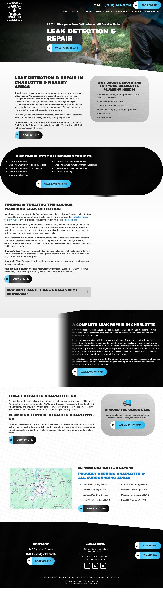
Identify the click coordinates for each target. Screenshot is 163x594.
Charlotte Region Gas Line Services (70, 168)
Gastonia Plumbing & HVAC (96, 500)
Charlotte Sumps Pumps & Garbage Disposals (75, 164)
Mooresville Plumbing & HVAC (135, 500)
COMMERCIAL (122, 11)
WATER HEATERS (104, 11)
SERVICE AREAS (151, 11)
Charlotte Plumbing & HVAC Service (25, 168)
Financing (150, 562)
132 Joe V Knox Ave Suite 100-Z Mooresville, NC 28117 (95, 565)
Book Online (149, 5)
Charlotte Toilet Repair (19, 174)
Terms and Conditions (100, 584)
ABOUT (75, 11)
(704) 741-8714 (112, 5)
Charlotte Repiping (63, 171)
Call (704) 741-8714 (66, 49)
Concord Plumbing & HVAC (95, 490)
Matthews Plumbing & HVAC (135, 495)
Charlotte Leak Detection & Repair (70, 161)
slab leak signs (70, 220)
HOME (66, 11)
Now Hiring (150, 553)
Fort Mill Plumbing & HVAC (95, 495)
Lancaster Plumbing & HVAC (135, 490)
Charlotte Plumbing (18, 161)
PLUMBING (87, 11)
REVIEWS (136, 11)
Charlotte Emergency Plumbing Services (27, 164)
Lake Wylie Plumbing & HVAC (96, 505)
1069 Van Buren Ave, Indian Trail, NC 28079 (95, 557)
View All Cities (96, 513)
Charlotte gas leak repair (89, 345)
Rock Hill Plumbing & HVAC (134, 505)
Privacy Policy (114, 584)
